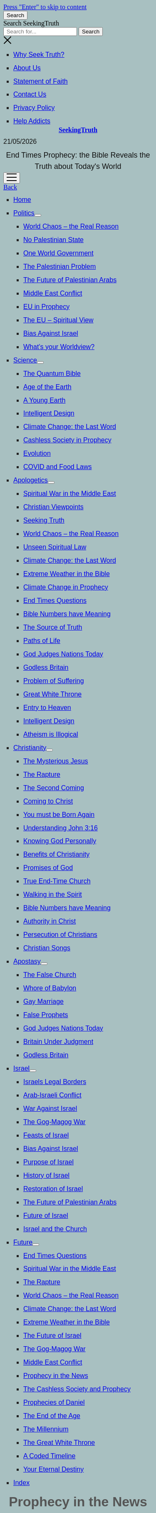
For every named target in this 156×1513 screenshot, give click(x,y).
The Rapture (41, 774)
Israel (21, 1068)
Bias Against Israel (50, 333)
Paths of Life (41, 640)
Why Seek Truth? (38, 54)
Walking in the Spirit (52, 894)
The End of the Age (51, 1415)
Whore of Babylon (49, 988)
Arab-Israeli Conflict (52, 1095)
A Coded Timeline (49, 1455)
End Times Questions (55, 600)
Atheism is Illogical (50, 734)
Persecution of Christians (60, 934)
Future (22, 1242)
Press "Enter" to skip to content (45, 6)
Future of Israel (45, 1215)
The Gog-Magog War (54, 1121)
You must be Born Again (58, 814)
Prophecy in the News (55, 1375)
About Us (27, 67)
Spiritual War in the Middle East (69, 493)
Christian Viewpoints (53, 506)
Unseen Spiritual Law (54, 547)
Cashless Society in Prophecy (67, 440)
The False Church (49, 974)
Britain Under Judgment (58, 1041)
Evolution (37, 453)
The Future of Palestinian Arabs (69, 279)
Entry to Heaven (47, 707)
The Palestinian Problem (59, 266)
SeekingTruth (78, 129)
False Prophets (45, 1014)
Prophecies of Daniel (54, 1402)
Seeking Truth (43, 520)
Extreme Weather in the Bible (66, 573)
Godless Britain (46, 667)
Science (25, 360)
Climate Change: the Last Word (69, 426)
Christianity (29, 747)
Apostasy (27, 961)
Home (22, 199)
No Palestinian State (53, 239)
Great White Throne (52, 694)
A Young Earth (44, 400)
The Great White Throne (59, 1442)
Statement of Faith (40, 81)
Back (10, 187)
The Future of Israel (52, 1335)
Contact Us (29, 94)
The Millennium (45, 1429)
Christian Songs (46, 948)
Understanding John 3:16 (60, 828)
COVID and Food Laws (57, 466)
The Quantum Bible (52, 373)
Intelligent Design (48, 413)
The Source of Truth (52, 627)
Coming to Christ (48, 801)
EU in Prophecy (46, 306)
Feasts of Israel (46, 1135)
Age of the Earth (47, 386)
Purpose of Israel (48, 1162)
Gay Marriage (43, 1001)
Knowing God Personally (59, 841)
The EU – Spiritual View (58, 320)
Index (21, 1482)
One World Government (58, 253)
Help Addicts (31, 121)
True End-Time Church (57, 881)
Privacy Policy (34, 107)
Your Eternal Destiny (53, 1469)
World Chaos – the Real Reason (71, 226)
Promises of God (48, 867)
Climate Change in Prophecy (65, 587)
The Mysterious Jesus (55, 761)
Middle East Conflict (52, 293)
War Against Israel (50, 1108)
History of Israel (46, 1175)
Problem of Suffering (53, 680)
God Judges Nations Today (63, 654)
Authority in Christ (49, 921)
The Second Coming (53, 787)
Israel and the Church (55, 1228)
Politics (24, 213)
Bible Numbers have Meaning (67, 613)
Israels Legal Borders (54, 1081)
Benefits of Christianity (56, 854)
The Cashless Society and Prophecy (77, 1389)
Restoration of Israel (53, 1188)
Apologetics (30, 480)
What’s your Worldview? (58, 346)
